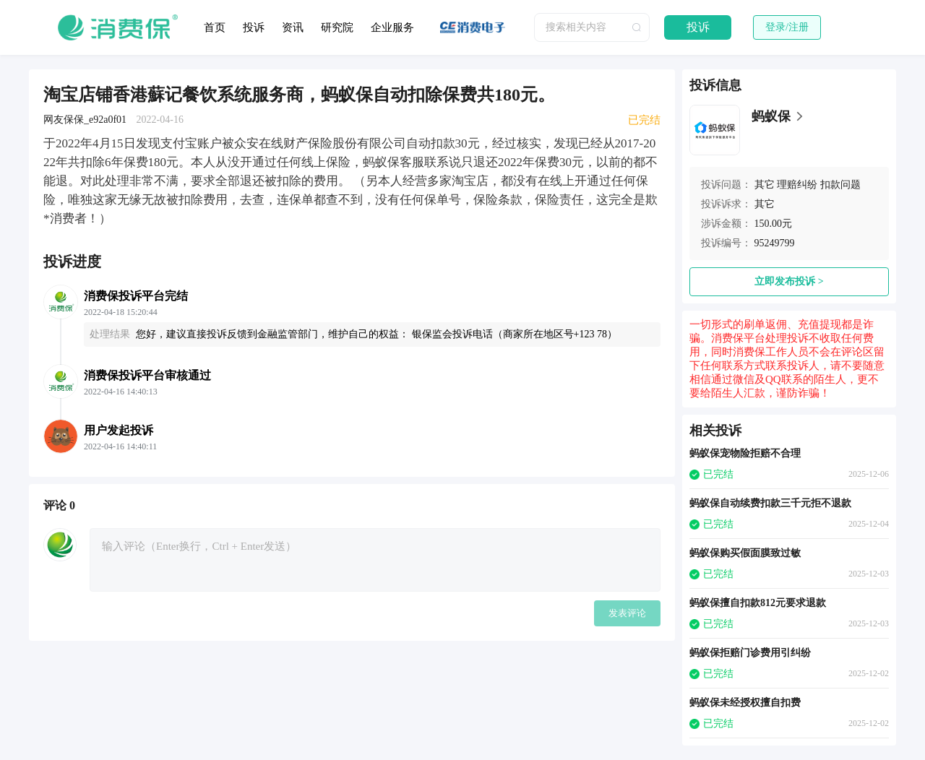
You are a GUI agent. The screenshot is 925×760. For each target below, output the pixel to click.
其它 (764, 184)
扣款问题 (840, 184)
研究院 (337, 27)
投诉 (253, 27)
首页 (214, 27)
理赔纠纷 (797, 184)
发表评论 (627, 613)
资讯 (293, 27)
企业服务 (392, 27)
